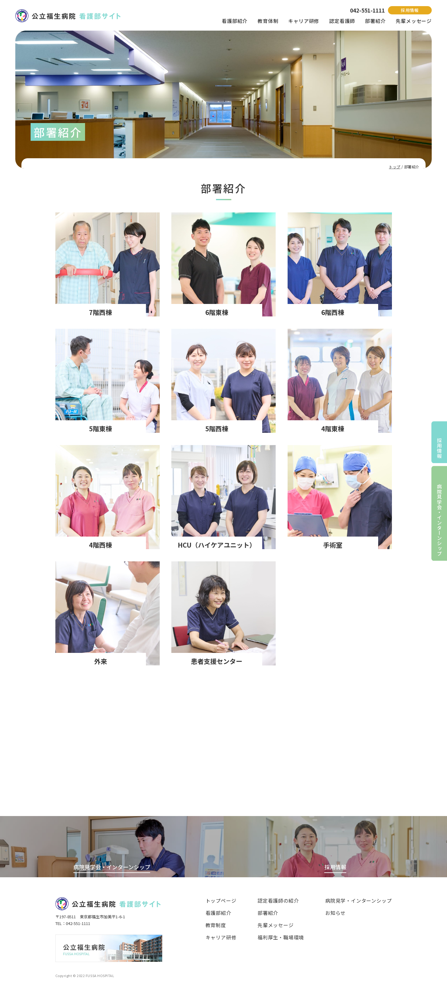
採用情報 (410, 10)
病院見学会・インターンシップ (439, 520)
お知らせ (335, 912)
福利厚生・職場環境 (281, 937)
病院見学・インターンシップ (358, 900)
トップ (394, 166)
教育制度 (216, 925)
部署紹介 (375, 20)
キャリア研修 (303, 20)
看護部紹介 (235, 20)
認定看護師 (342, 20)
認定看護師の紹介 (278, 900)
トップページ (221, 900)
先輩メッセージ (414, 20)
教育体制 (268, 20)
